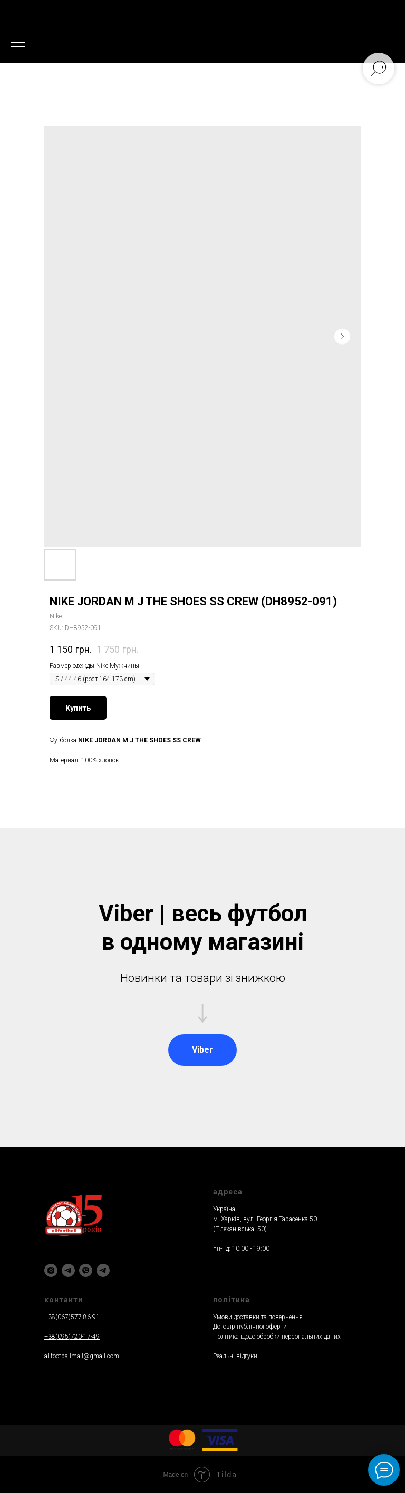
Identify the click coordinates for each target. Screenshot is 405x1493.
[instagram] (50, 1270)
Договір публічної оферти (250, 1326)
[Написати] (103, 1270)
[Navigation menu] (18, 47)
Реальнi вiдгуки (235, 1356)
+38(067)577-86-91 (72, 1317)
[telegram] (68, 1270)
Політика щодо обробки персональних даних (277, 1336)
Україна (224, 1209)
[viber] (85, 1270)
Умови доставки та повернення (258, 1317)
